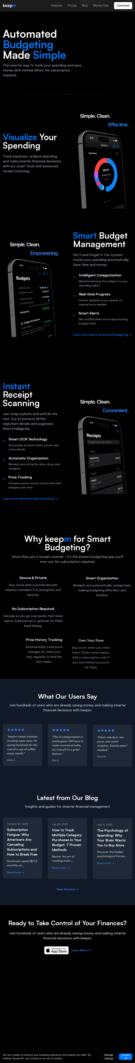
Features (56, 5)
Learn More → (81, 951)
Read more (15, 873)
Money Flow (100, 5)
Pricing (72, 5)
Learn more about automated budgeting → (102, 335)
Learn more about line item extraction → (30, 499)
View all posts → (67, 890)
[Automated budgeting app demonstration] (109, 58)
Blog (85, 5)
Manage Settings (108, 1056)
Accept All (125, 1056)
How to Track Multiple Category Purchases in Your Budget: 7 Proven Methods (67, 841)
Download (123, 5)
